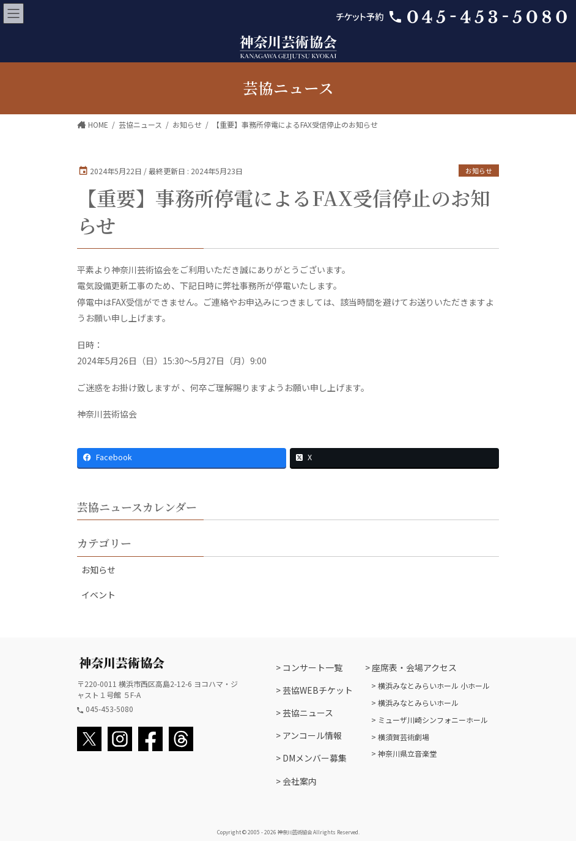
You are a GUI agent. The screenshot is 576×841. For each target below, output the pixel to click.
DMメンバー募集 (314, 758)
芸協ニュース (307, 713)
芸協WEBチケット (317, 690)
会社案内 (299, 781)
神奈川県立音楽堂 (407, 753)
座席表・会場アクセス (414, 667)
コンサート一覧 (312, 667)
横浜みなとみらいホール (418, 702)
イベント (98, 595)
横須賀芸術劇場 (403, 737)
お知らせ (478, 170)
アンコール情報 (312, 735)
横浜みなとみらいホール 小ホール (434, 685)
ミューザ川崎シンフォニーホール (433, 719)
